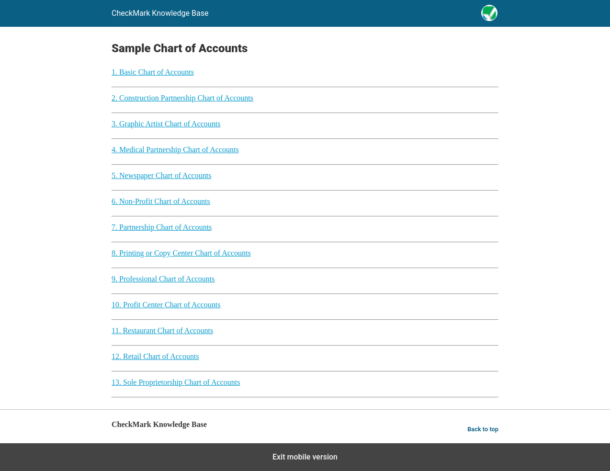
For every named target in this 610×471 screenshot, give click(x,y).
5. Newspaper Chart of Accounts (161, 175)
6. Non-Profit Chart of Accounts (161, 201)
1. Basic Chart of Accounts (153, 72)
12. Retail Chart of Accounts (155, 356)
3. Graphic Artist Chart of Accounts (166, 124)
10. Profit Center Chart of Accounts (166, 305)
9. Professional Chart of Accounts (163, 279)
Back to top (482, 429)
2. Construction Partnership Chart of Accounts (182, 98)
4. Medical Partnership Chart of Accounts (175, 150)
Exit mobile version (305, 456)
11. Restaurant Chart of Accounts (162, 330)
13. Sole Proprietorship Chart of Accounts (176, 382)
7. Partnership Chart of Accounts (162, 227)
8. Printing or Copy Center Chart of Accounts (181, 253)
